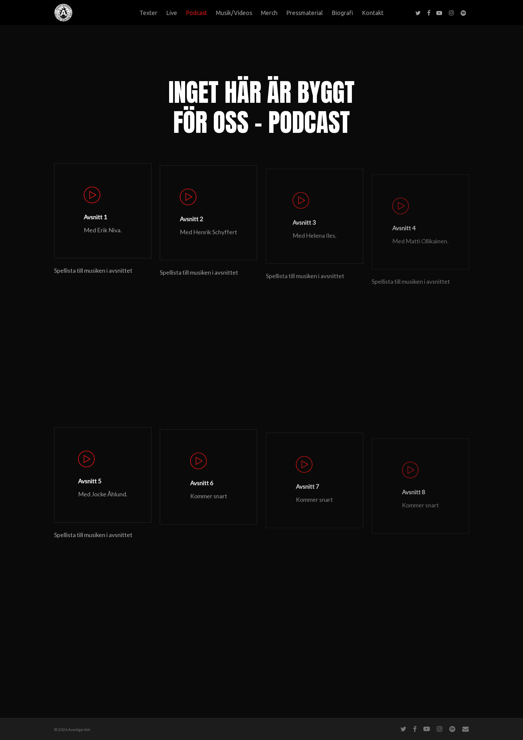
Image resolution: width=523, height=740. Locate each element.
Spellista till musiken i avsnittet (93, 282)
